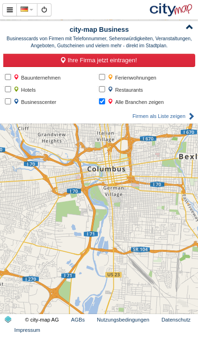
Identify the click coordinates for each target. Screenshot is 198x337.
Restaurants (125, 90)
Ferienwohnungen (132, 77)
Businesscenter (35, 102)
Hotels (25, 90)
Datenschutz (176, 319)
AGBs (78, 319)
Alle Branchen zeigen (136, 102)
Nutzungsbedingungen (123, 319)
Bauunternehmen (37, 77)
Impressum (27, 330)
